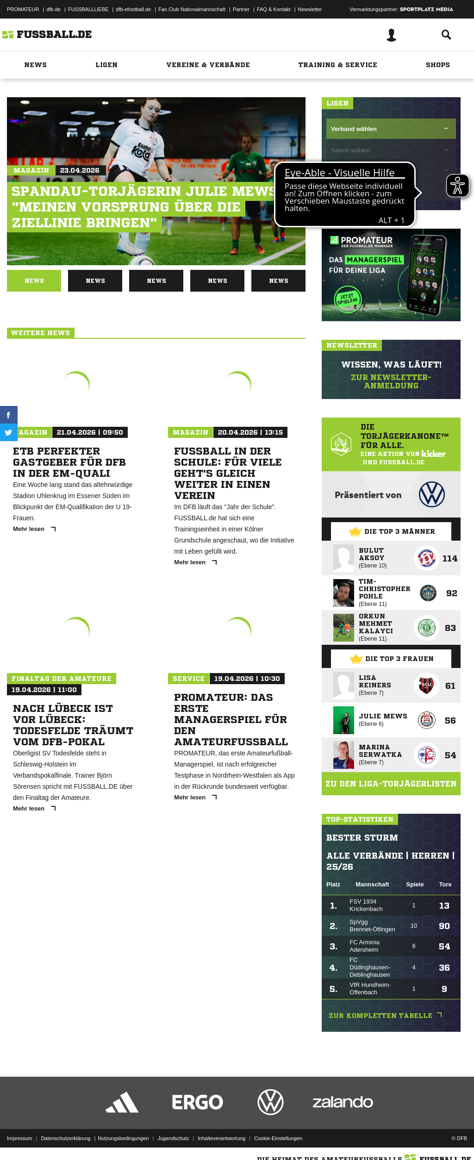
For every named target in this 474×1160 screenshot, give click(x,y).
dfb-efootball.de (133, 9)
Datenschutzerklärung (65, 1138)
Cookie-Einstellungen (278, 1138)
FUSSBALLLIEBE (88, 9)
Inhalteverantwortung (221, 1138)
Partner (241, 9)
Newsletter (310, 9)
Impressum (19, 1138)
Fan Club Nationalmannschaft (191, 9)
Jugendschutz (173, 1138)
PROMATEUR (23, 9)
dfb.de (53, 9)
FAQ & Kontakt (274, 9)
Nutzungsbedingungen (123, 1138)
